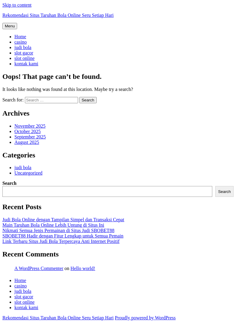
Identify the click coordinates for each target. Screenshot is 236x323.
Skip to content (17, 5)
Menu (10, 26)
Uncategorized (28, 172)
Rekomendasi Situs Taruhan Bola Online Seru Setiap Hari (58, 15)
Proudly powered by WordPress (145, 317)
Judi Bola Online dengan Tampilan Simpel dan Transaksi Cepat (63, 219)
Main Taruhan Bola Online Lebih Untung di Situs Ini (53, 225)
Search (9, 183)
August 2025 (26, 142)
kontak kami (26, 63)
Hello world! (83, 268)
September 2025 (30, 136)
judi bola (22, 47)
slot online (24, 58)
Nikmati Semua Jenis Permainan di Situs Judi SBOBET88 (58, 230)
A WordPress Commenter (38, 268)
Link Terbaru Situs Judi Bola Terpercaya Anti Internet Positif (61, 241)
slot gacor (23, 52)
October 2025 (27, 131)
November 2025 (30, 126)
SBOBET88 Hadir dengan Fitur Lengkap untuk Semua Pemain (62, 235)
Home (20, 36)
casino (20, 42)
